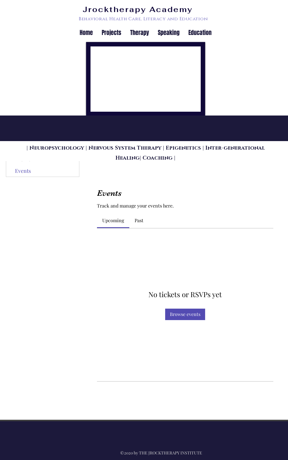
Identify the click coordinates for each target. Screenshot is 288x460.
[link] (113, 220)
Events (23, 170)
